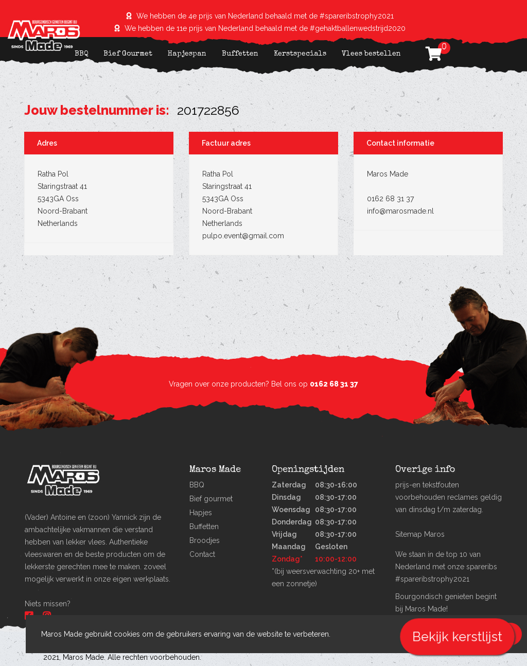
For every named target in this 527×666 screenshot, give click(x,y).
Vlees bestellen (371, 54)
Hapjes (200, 513)
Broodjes (204, 540)
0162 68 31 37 (334, 384)
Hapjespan (187, 54)
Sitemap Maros (420, 534)
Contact (202, 554)
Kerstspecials (300, 54)
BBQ (81, 54)
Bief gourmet (211, 499)
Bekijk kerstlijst (457, 636)
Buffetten (240, 54)
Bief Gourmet (127, 54)
